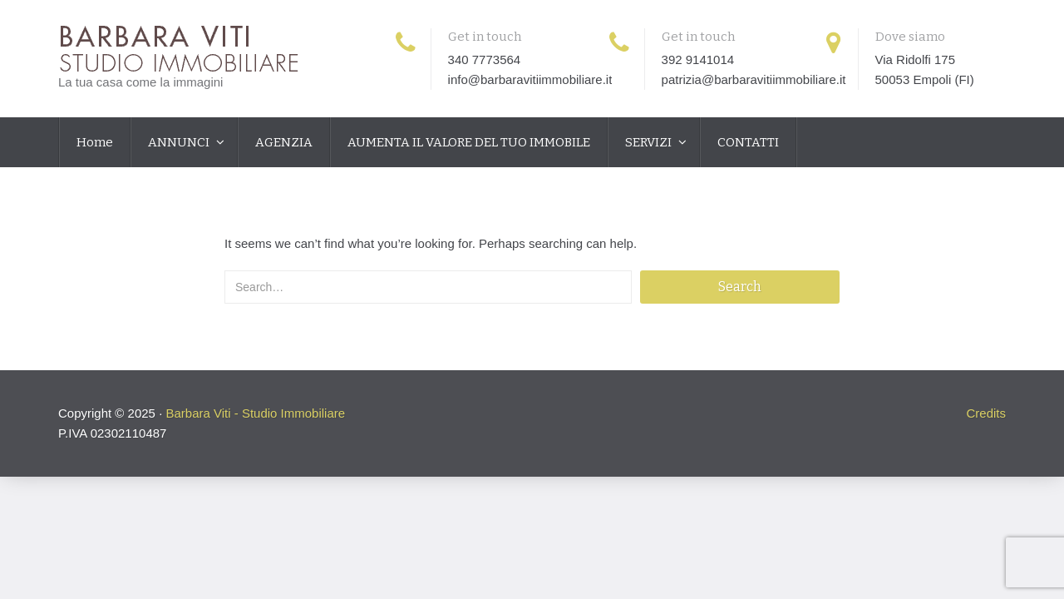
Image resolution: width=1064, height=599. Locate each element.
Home (94, 142)
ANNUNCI (180, 142)
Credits (986, 413)
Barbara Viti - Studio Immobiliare (255, 413)
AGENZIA (284, 142)
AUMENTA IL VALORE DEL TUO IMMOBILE (468, 142)
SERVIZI (649, 142)
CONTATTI (748, 142)
